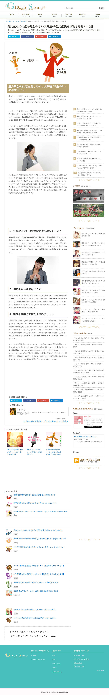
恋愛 (40, 16)
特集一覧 (97, 16)
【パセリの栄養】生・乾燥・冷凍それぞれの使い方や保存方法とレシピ (88, 371)
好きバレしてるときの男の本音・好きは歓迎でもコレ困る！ (93, 301)
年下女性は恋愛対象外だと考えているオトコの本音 (89, 160)
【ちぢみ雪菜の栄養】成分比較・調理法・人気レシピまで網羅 (88, 339)
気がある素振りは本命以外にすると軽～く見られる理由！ (35, 609)
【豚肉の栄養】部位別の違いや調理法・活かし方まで (88, 346)
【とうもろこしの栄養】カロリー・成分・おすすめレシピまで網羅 (88, 397)
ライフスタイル (26, 16)
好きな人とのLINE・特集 (81, 659)
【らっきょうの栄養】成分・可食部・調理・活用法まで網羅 (88, 378)
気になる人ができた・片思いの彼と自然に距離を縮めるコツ (36, 591)
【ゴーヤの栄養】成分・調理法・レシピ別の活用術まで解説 (88, 391)
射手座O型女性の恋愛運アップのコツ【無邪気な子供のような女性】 (39, 574)
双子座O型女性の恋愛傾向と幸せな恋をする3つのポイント (35, 503)
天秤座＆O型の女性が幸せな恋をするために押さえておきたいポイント (40, 539)
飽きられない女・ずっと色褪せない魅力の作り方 (93, 235)
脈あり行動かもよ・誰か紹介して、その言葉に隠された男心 (89, 117)
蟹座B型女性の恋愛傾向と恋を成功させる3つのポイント (35, 495)
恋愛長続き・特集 (79, 666)
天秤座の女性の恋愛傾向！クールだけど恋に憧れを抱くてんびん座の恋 (53, 452)
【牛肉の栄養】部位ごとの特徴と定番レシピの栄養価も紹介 (88, 352)
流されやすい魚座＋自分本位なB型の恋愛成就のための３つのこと (38, 530)
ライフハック (68, 16)
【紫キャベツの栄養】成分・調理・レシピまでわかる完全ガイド (88, 384)
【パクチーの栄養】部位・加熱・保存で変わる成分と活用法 (88, 365)
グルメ (83, 16)
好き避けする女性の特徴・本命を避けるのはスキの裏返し (89, 146)
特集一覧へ (100, 670)
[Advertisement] (38, 211)
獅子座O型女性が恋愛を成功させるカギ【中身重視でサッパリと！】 (39, 566)
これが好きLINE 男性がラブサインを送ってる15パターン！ (89, 153)
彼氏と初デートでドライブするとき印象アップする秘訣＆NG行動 (93, 244)
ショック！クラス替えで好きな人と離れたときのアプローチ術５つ (89, 167)
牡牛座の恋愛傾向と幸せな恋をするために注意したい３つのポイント (39, 547)
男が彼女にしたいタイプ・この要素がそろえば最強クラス (34, 452)
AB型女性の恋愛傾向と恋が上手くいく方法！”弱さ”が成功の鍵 (15, 452)
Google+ (41, 36)
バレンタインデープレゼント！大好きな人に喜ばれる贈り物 (93, 310)
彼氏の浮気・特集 (79, 655)
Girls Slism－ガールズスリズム (85, 436)
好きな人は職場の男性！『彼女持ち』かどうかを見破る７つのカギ (89, 124)
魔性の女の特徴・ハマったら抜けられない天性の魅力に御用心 (89, 110)
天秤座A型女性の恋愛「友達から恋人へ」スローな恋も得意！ (37, 582)
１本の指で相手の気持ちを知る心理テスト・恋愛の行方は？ (89, 138)
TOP (12, 15)
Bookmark (55, 36)
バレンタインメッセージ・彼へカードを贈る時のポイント (93, 320)
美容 (54, 16)
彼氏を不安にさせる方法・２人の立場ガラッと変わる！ (93, 254)
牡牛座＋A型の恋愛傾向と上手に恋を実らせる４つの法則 (45, 421)
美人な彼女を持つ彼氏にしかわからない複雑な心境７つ (89, 174)
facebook (28, 36)
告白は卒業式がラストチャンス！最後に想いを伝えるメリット (93, 282)
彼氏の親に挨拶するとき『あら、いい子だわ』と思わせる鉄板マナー (89, 131)
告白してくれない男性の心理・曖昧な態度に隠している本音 (93, 291)
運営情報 (34, 655)
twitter (14, 36)
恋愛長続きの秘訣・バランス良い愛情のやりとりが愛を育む (93, 263)
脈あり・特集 (78, 663)
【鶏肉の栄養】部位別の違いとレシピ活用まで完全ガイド (88, 358)
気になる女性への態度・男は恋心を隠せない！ (93, 273)
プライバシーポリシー (38, 659)
